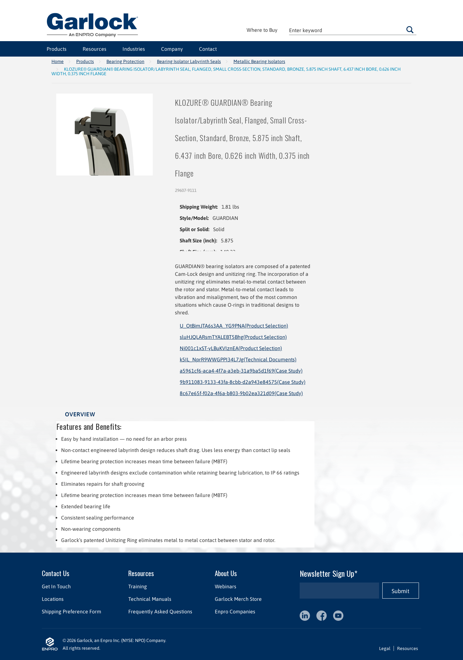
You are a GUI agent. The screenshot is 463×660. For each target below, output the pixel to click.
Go (410, 29)
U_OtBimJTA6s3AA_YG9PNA (234, 326)
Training (137, 586)
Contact (208, 49)
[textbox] (352, 30)
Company (172, 49)
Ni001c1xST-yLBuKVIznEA (231, 348)
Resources (94, 49)
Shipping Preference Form (71, 611)
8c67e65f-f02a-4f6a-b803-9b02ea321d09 (241, 393)
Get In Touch (56, 586)
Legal (384, 648)
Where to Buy (262, 30)
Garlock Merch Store (238, 599)
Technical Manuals (149, 599)
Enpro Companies (235, 611)
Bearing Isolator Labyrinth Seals (189, 61)
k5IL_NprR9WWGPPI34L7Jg (238, 359)
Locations (53, 599)
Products (57, 49)
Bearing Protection (125, 61)
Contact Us (55, 573)
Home (57, 61)
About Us (226, 573)
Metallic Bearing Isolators (259, 61)
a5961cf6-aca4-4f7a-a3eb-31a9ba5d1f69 (241, 371)
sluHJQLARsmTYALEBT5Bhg (233, 337)
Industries (134, 49)
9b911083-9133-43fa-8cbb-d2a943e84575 (242, 382)
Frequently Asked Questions (160, 611)
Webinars (225, 586)
